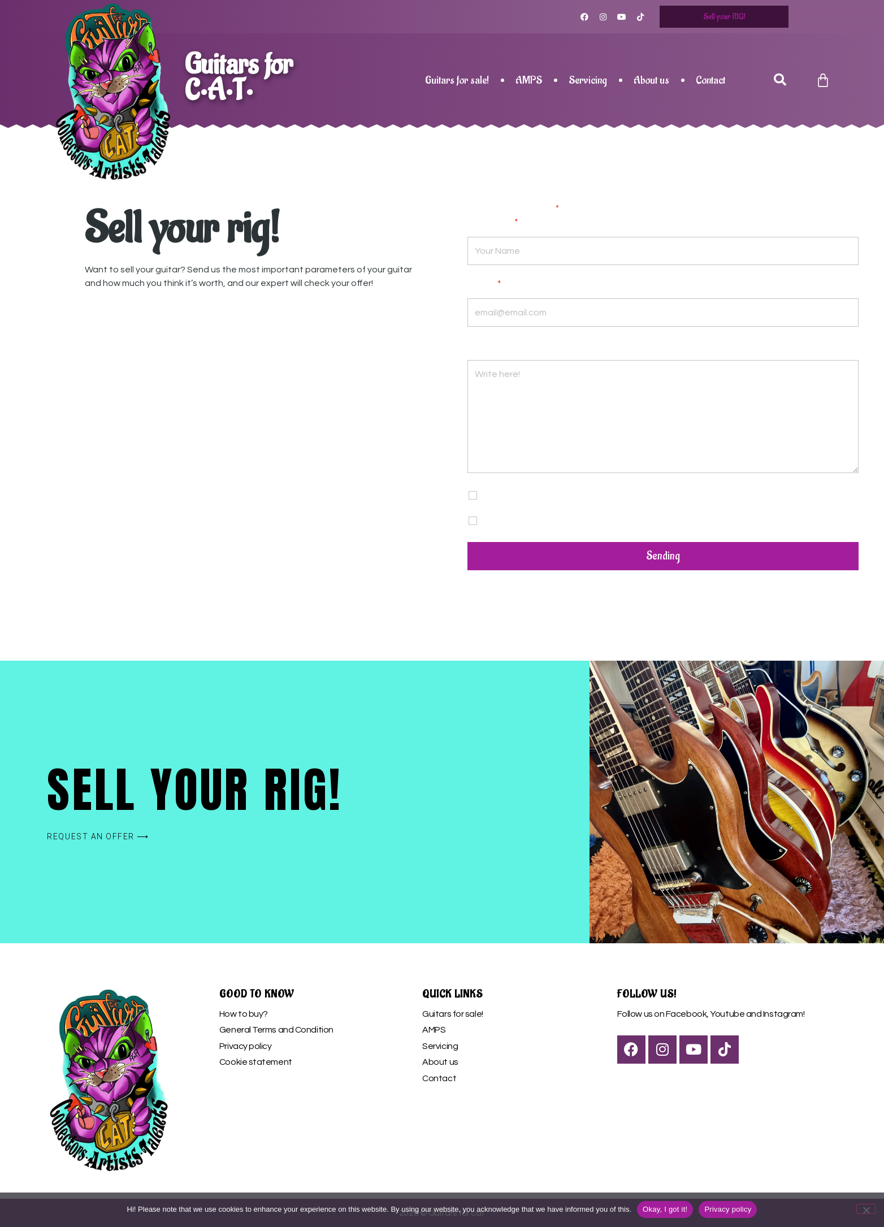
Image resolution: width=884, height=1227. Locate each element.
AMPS (528, 80)
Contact (710, 80)
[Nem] (866, 1209)
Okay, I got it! (665, 1209)
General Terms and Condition (276, 1029)
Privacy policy (245, 1046)
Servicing (588, 80)
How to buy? (243, 1013)
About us (651, 80)
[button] (780, 80)
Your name (492, 224)
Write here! (663, 416)
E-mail (484, 286)
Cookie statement (255, 1062)
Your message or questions (525, 347)
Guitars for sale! (457, 80)
